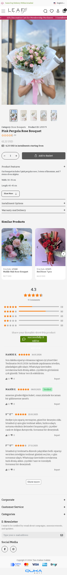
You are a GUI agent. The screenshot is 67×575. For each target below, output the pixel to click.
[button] (6, 62)
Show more (33, 482)
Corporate (8, 499)
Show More (10, 193)
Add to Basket (44, 155)
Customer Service (13, 507)
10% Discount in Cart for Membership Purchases (29, 17)
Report (57, 379)
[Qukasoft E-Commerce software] (33, 572)
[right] (63, 254)
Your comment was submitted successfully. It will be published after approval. (33, 339)
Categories (8, 514)
